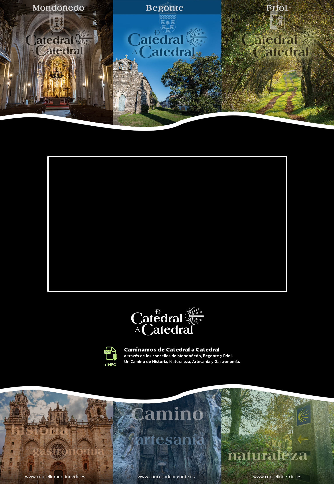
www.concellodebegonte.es (166, 477)
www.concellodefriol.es (277, 477)
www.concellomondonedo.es (55, 477)
